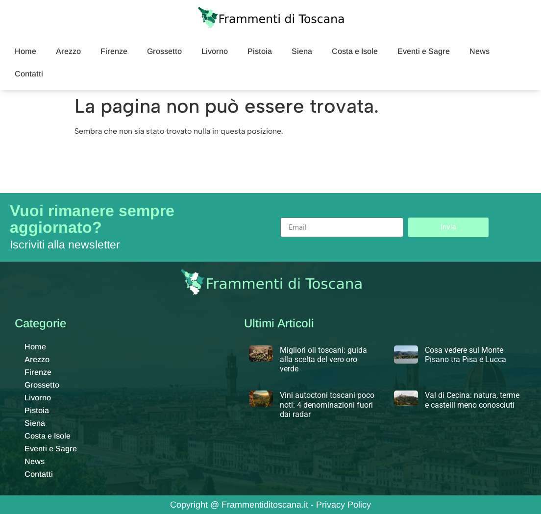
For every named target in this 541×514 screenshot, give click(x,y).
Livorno (214, 51)
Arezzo (68, 51)
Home (25, 51)
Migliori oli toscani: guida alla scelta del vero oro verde (323, 359)
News (479, 51)
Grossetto (164, 51)
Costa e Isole (355, 51)
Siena (302, 51)
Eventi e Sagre (423, 51)
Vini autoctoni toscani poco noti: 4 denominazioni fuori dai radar (327, 404)
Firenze (113, 51)
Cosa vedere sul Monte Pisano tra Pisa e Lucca (465, 354)
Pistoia (259, 51)
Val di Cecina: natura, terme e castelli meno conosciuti (472, 400)
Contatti (29, 74)
